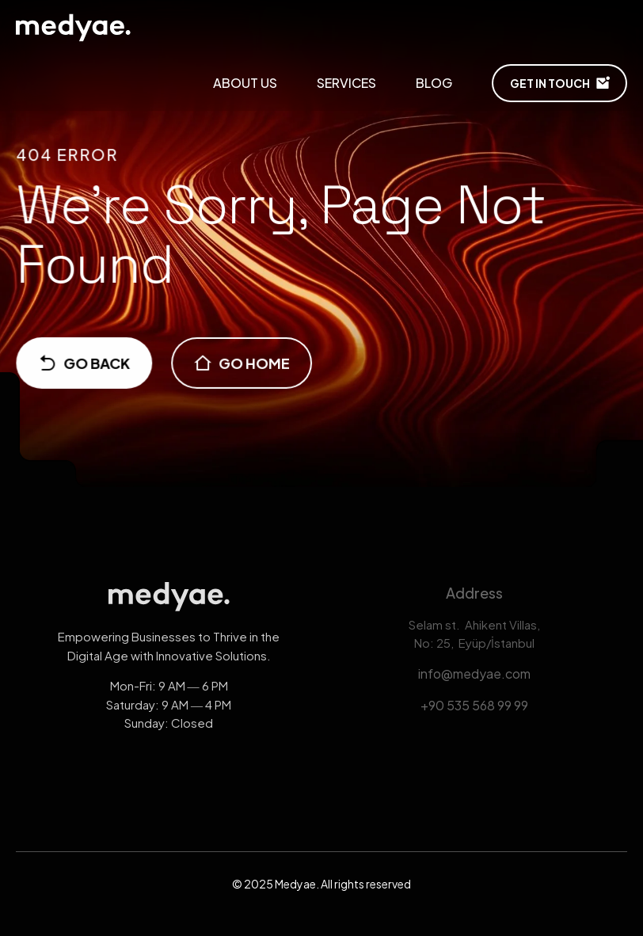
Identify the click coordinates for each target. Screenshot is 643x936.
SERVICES (346, 82)
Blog (434, 82)
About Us (245, 82)
